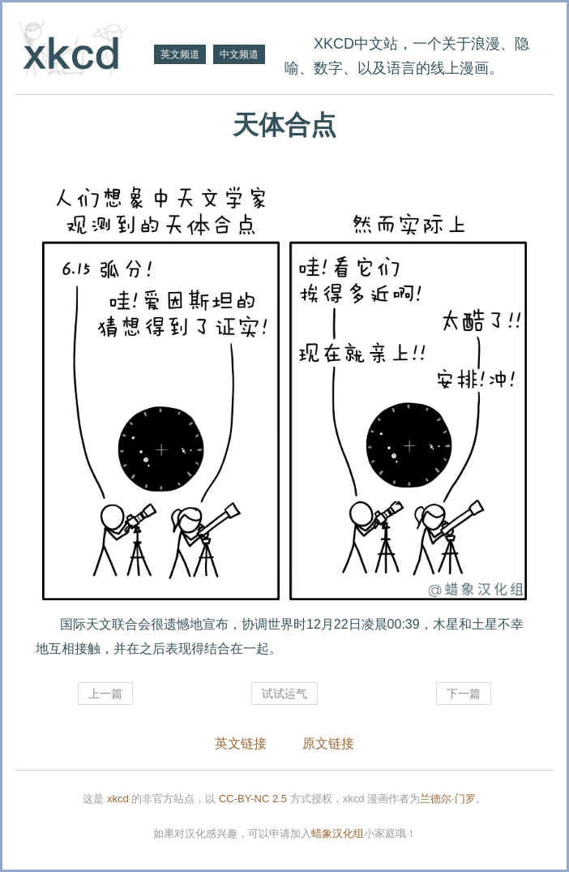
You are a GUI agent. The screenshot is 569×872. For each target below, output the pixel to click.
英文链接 (241, 743)
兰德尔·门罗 (448, 799)
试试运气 (284, 693)
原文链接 (328, 743)
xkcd (118, 799)
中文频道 (239, 54)
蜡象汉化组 (337, 833)
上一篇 (105, 693)
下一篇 (464, 693)
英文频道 (179, 54)
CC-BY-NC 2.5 (253, 799)
